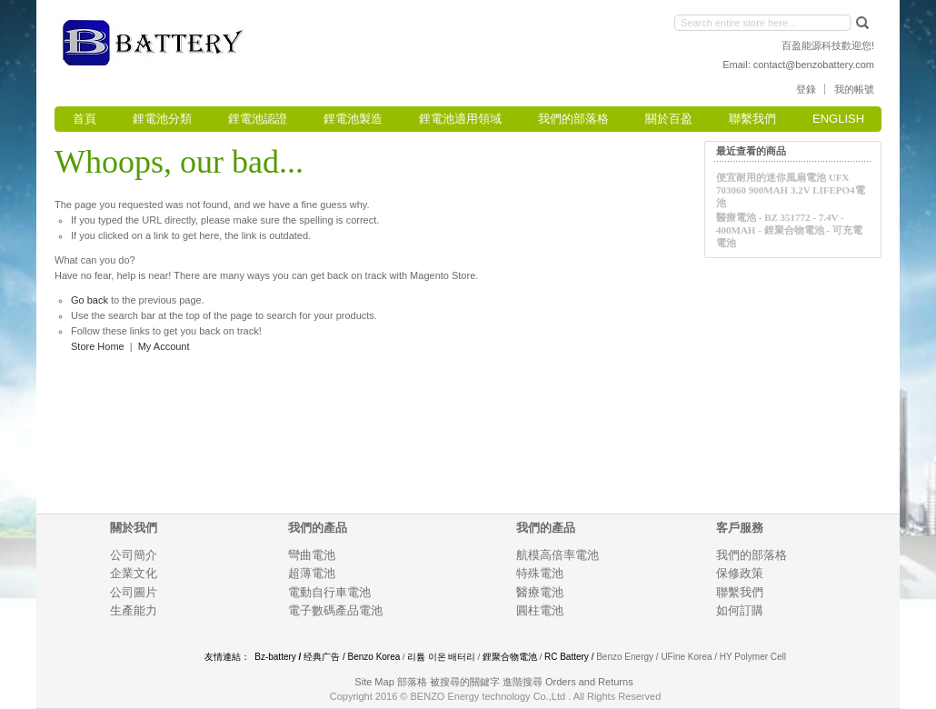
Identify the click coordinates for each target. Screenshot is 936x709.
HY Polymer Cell (753, 657)
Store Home (97, 346)
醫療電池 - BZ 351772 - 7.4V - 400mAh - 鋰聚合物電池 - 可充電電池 (789, 230)
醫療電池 (539, 592)
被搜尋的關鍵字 (465, 681)
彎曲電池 (313, 555)
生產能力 (133, 610)
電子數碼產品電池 (335, 610)
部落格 (412, 681)
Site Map (373, 681)
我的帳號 (854, 89)
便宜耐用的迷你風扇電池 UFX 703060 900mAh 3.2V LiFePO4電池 (790, 190)
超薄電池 (311, 573)
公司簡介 (133, 555)
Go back (89, 300)
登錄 (806, 89)
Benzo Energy (624, 657)
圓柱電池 (541, 610)
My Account (164, 346)
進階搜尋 (523, 681)
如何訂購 (739, 610)
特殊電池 (539, 573)
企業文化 (133, 573)
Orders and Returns (589, 681)
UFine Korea (686, 657)
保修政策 (739, 573)
